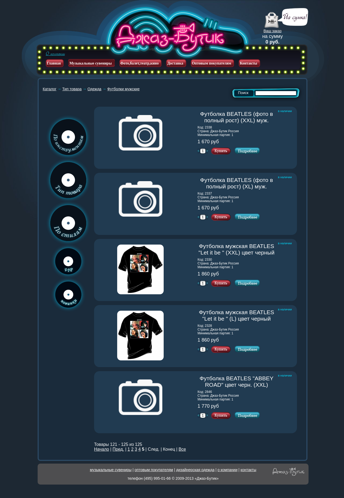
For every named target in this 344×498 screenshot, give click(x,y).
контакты (248, 470)
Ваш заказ (273, 31)
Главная (54, 63)
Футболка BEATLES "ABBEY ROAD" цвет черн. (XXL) (237, 381)
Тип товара (72, 89)
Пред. (118, 449)
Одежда (94, 89)
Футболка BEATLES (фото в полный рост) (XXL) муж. (237, 117)
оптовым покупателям (154, 470)
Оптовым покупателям (211, 63)
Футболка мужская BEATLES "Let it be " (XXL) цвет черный (237, 249)
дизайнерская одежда (195, 470)
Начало (101, 449)
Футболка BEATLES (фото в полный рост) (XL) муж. (237, 183)
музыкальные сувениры (111, 470)
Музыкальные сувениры (90, 63)
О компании (55, 54)
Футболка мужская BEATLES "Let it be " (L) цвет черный (237, 315)
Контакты (248, 63)
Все (182, 449)
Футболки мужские (123, 89)
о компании (227, 470)
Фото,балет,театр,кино (139, 63)
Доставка (175, 63)
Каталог (49, 89)
